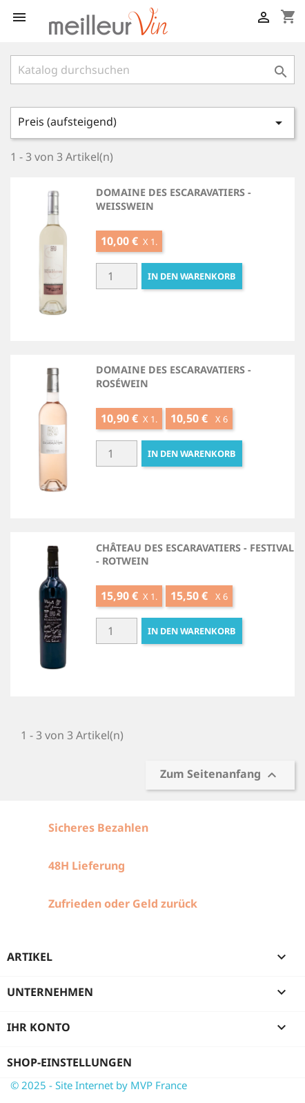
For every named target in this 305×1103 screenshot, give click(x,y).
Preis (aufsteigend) (152, 122)
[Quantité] (116, 276)
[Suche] (152, 69)
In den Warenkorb (192, 276)
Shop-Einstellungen (69, 1062)
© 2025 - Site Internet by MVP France (98, 1085)
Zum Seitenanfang (220, 774)
